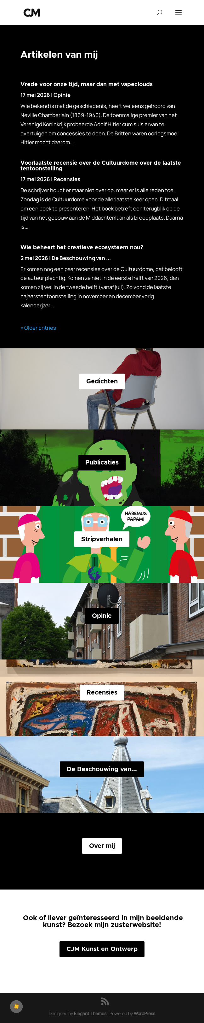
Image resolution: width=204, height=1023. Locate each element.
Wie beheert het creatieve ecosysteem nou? (81, 248)
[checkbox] (16, 1006)
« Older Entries (38, 327)
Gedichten (102, 381)
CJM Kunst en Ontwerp (102, 949)
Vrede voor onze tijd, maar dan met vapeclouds (86, 84)
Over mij (102, 846)
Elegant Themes (90, 1013)
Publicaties (102, 462)
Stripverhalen (101, 539)
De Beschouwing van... (102, 769)
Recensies (67, 179)
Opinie (62, 94)
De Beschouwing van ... (81, 258)
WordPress (144, 1013)
